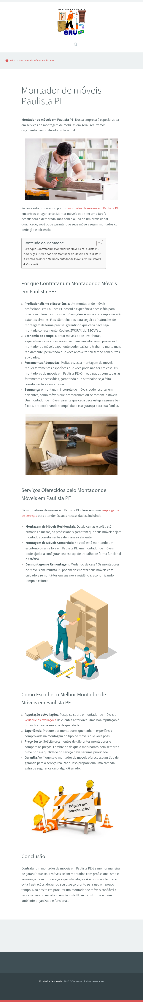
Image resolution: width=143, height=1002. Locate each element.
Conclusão (32, 264)
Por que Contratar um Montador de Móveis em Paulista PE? (62, 249)
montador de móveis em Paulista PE (93, 208)
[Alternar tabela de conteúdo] (98, 243)
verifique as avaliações (40, 720)
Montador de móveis (50, 981)
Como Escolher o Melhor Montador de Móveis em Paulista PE (63, 259)
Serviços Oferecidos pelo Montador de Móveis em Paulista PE (64, 254)
